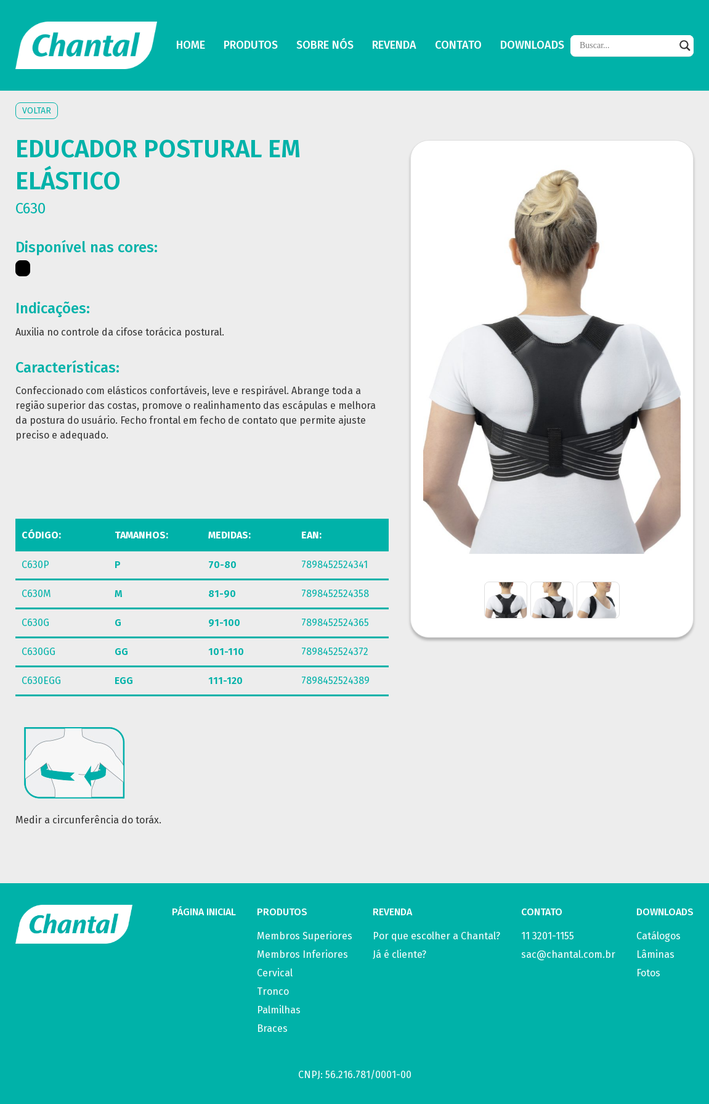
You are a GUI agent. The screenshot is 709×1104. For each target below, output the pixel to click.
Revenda (394, 45)
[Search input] (626, 45)
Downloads (532, 45)
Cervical (275, 973)
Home (190, 45)
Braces (272, 1028)
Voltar (36, 110)
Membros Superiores (304, 936)
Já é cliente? (399, 954)
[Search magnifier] (685, 45)
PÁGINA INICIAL (204, 912)
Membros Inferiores (302, 954)
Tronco (273, 991)
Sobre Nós (325, 45)
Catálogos (658, 936)
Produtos (251, 45)
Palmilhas (279, 1010)
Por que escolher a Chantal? (436, 936)
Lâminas (655, 954)
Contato (458, 45)
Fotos (648, 973)
